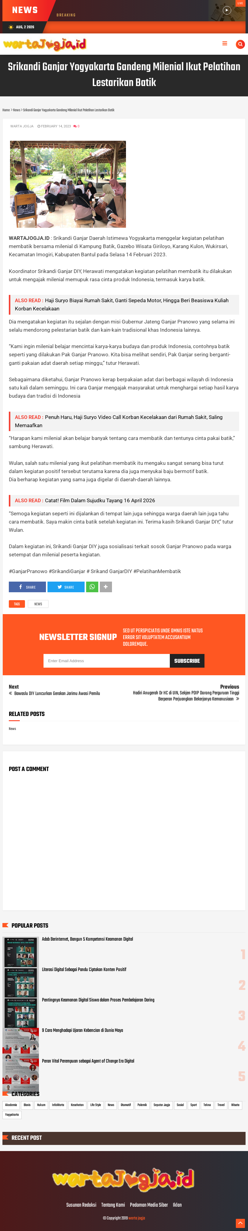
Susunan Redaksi (81, 1205)
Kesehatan (77, 1105)
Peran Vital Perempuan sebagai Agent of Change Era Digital (88, 1061)
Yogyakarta (12, 1115)
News (38, 604)
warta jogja (136, 1218)
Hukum (41, 1105)
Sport (193, 1105)
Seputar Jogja (162, 1105)
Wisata (235, 1105)
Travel (221, 1105)
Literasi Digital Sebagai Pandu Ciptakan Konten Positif (84, 970)
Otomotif (126, 1105)
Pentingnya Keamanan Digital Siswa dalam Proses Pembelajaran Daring (98, 1000)
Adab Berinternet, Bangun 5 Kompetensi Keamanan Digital (87, 939)
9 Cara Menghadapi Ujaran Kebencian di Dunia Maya (82, 1031)
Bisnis (27, 1105)
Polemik (142, 1105)
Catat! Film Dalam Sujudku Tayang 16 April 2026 (100, 500)
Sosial (180, 1105)
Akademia (11, 1105)
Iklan (177, 1205)
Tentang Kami (113, 1205)
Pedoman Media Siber (149, 1205)
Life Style (95, 1105)
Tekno (207, 1105)
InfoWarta (58, 1105)
